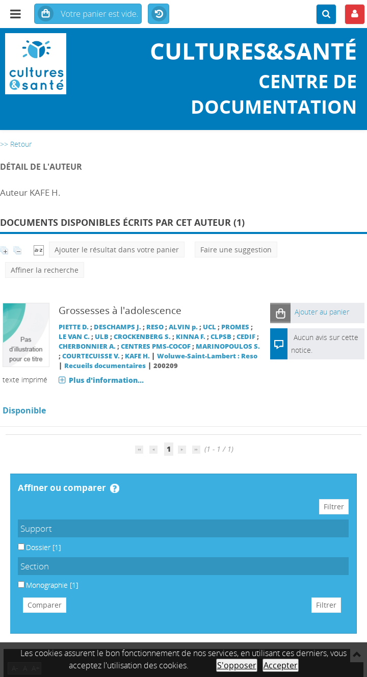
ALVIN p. (183, 327)
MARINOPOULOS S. (228, 346)
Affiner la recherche (44, 270)
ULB (102, 336)
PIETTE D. (74, 327)
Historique (158, 14)
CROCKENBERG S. (142, 336)
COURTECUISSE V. (91, 356)
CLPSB (221, 336)
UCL (209, 327)
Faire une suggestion (236, 249)
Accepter (281, 665)
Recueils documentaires (105, 365)
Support (36, 528)
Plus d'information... (106, 380)
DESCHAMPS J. (117, 327)
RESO (155, 327)
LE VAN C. (74, 336)
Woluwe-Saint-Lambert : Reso (207, 356)
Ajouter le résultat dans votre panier (117, 249)
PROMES (235, 327)
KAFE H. (137, 356)
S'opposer (236, 665)
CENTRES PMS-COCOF (156, 346)
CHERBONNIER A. (87, 346)
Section (34, 566)
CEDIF (246, 336)
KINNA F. (190, 336)
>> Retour (16, 144)
